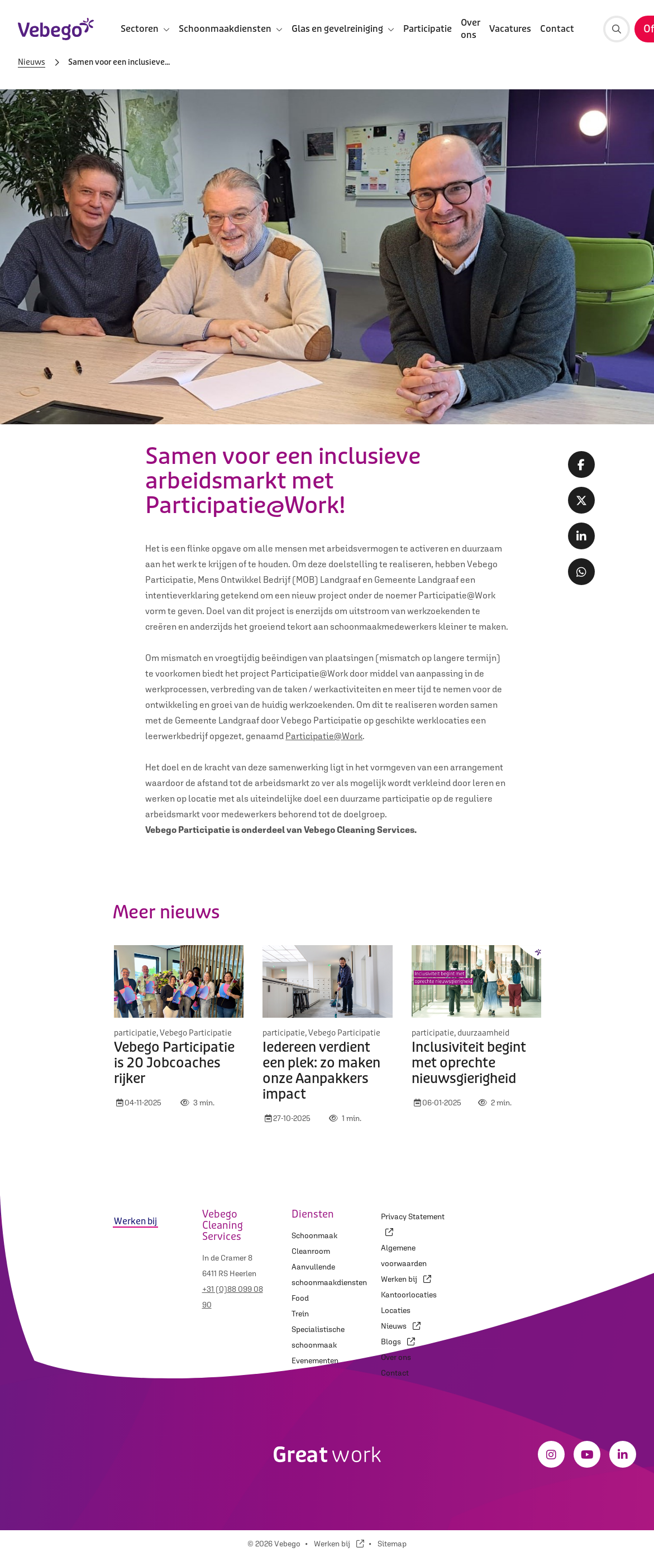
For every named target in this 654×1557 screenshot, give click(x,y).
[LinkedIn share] (581, 536)
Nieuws (31, 62)
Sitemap (392, 1543)
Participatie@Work (323, 736)
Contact (557, 29)
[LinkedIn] (622, 1454)
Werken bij (406, 1279)
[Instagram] (551, 1454)
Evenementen (315, 1360)
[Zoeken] (616, 29)
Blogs (398, 1341)
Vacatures (510, 29)
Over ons (470, 29)
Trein (300, 1313)
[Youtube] (587, 1454)
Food (300, 1297)
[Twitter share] (581, 500)
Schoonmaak (314, 1235)
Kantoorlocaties (409, 1294)
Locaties (395, 1310)
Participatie (427, 29)
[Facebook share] (581, 464)
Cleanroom (311, 1251)
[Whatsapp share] (581, 571)
